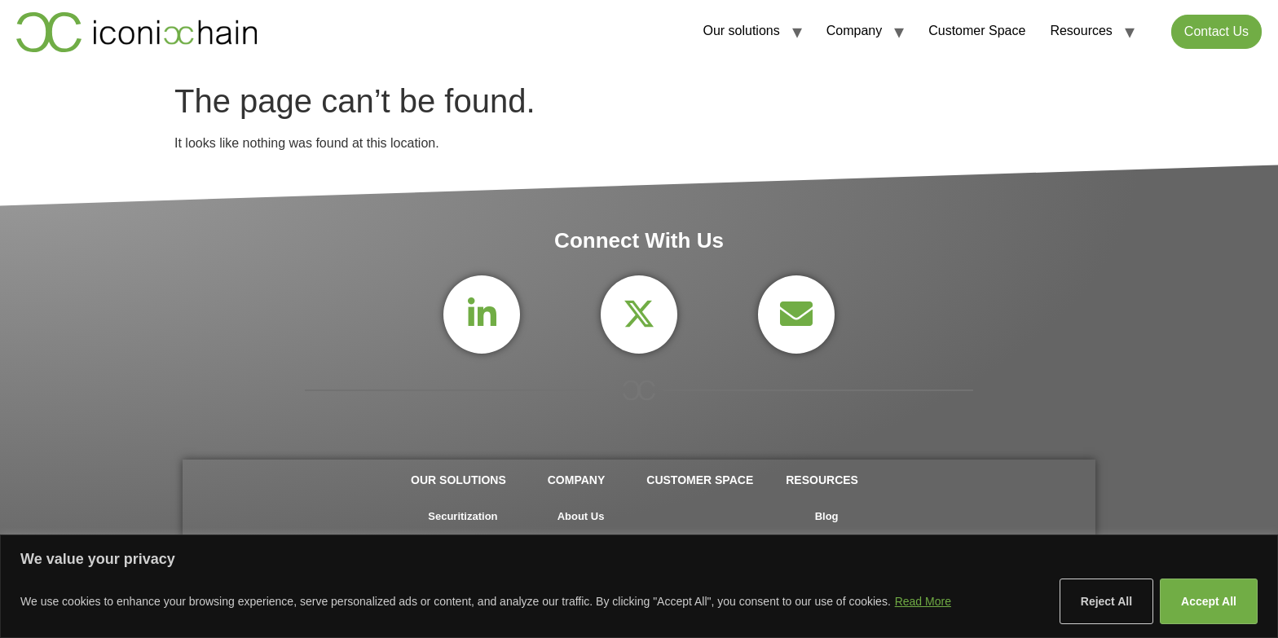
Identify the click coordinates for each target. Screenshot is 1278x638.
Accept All (1208, 601)
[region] (639, 586)
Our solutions (741, 30)
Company (854, 30)
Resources (1081, 30)
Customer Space (976, 30)
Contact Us (1216, 31)
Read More (923, 601)
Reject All (1106, 601)
